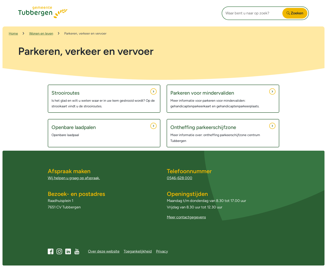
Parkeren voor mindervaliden (222, 92)
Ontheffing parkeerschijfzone (222, 126)
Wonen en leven (41, 33)
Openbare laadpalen (104, 126)
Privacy (162, 251)
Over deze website (103, 251)
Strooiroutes (104, 92)
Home (13, 33)
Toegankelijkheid (138, 251)
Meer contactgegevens (186, 217)
